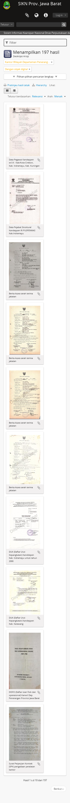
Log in (59, 15)
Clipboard (27, 15)
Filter (11, 43)
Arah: (50, 96)
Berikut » (58, 788)
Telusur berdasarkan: (19, 96)
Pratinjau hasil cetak (17, 85)
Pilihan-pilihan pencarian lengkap (35, 76)
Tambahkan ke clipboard (39, 160)
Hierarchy (39, 85)
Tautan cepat (45, 15)
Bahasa (36, 15)
